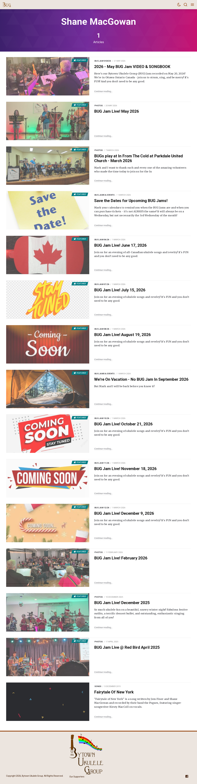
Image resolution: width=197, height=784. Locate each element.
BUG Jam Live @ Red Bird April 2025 (127, 647)
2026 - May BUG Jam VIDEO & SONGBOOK (132, 66)
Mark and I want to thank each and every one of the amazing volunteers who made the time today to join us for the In (140, 169)
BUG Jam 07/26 (101, 284)
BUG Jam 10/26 (101, 418)
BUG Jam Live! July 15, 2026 (119, 290)
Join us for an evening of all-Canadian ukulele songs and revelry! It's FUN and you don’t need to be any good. (141, 254)
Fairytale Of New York (114, 692)
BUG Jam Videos (102, 61)
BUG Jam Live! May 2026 (116, 111)
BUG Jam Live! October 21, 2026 (123, 424)
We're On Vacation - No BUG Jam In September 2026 (141, 379)
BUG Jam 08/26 (101, 329)
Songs (97, 686)
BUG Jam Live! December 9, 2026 (124, 513)
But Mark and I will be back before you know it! (124, 386)
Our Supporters (76, 776)
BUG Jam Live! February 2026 (120, 558)
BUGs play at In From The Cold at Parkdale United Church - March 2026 (138, 158)
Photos (98, 105)
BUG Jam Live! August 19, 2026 (122, 334)
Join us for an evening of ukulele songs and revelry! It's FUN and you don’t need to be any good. (141, 298)
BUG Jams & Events (104, 195)
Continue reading (102, 91)
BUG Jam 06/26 (101, 239)
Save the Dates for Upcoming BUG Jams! (130, 200)
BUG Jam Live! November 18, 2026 (125, 468)
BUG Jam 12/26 (101, 507)
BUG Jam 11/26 (101, 463)
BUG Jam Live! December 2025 (122, 602)
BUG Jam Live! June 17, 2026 (120, 245)
